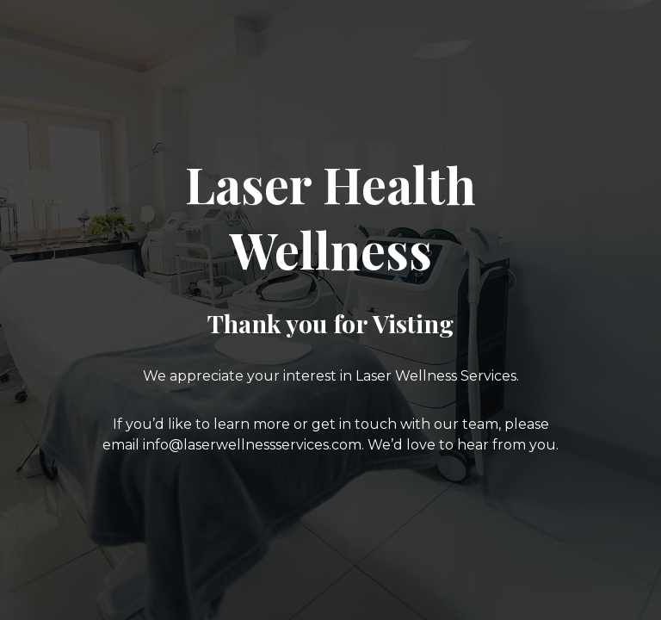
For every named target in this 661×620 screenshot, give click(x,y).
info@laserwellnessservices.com (252, 445)
